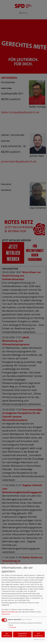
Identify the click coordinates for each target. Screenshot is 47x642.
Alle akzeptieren (38, 634)
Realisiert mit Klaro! (39, 639)
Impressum (6, 614)
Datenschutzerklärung (10, 612)
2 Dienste (12, 627)
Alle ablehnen (6, 634)
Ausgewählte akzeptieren (22, 634)
